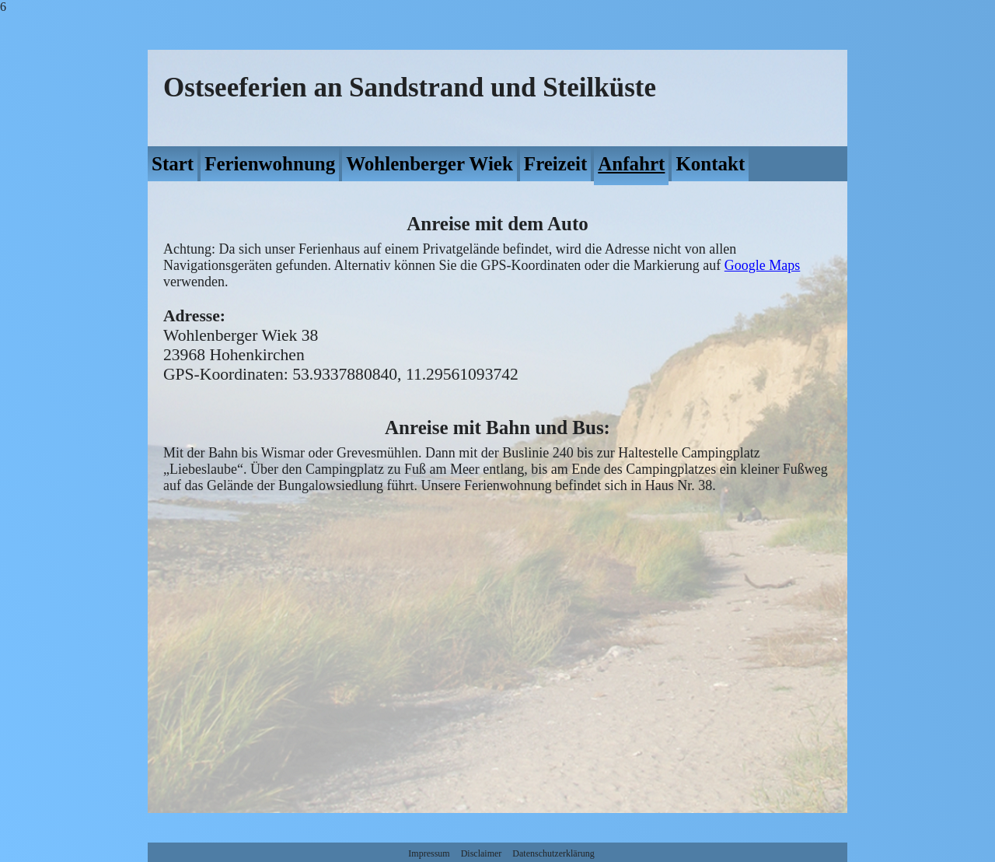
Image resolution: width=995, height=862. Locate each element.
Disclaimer (481, 853)
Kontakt (710, 163)
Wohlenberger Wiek (429, 163)
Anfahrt (631, 163)
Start (173, 163)
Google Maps (762, 265)
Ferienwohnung (269, 163)
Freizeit (555, 163)
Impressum (428, 853)
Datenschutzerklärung (553, 853)
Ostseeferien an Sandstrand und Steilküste (409, 87)
